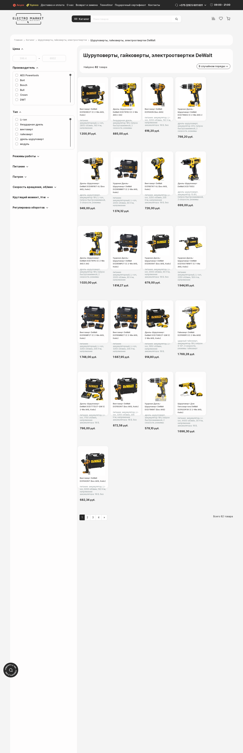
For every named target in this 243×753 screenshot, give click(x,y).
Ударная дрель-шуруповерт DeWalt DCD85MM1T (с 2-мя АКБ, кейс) (207, 201)
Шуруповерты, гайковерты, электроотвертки (71, 40)
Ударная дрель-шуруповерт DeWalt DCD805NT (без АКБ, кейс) (154, 360)
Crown (21, 94)
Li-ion (21, 119)
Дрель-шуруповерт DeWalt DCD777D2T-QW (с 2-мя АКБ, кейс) (154, 520)
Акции (18, 5)
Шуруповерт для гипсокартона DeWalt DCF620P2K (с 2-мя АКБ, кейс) (156, 600)
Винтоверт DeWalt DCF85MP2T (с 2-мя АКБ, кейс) (103, 440)
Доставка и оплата (52, 5)
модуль (22, 144)
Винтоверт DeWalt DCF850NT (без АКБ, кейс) (207, 520)
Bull (19, 90)
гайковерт (24, 134)
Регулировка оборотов (29, 207)
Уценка (32, 5)
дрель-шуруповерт (29, 139)
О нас (70, 5)
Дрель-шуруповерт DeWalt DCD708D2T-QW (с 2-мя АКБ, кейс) (207, 440)
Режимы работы (24, 156)
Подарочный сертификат (130, 5)
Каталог (84, 18)
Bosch (21, 85)
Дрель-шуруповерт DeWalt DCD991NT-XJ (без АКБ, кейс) (154, 202)
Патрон (18, 176)
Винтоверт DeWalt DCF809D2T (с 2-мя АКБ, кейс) (103, 123)
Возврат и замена (87, 5)
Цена (16, 48)
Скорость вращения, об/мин (33, 187)
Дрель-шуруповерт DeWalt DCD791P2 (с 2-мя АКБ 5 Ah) (206, 281)
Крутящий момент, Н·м (29, 197)
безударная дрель (29, 124)
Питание (19, 166)
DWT (20, 99)
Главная (19, 40)
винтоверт (24, 129)
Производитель (24, 67)
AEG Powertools (27, 75)
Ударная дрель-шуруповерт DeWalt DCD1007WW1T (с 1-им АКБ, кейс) (208, 360)
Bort (20, 80)
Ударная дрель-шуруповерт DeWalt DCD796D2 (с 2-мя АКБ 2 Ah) (103, 201)
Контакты (154, 5)
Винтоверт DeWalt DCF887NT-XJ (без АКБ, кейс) (102, 281)
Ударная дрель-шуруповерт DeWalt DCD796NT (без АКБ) (102, 600)
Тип (15, 112)
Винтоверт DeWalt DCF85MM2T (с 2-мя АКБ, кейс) (155, 440)
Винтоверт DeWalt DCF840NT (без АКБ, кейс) (207, 600)
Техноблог (106, 5)
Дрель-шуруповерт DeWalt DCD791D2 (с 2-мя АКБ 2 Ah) (154, 123)
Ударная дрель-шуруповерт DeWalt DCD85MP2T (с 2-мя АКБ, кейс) (102, 360)
